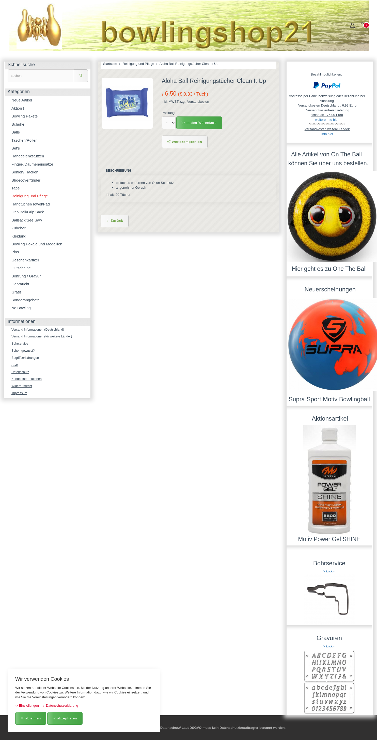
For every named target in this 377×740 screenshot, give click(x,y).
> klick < (329, 571)
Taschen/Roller (24, 140)
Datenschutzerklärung (60, 705)
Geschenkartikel (25, 260)
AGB (14, 366)
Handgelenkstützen (27, 156)
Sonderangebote (25, 300)
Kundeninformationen (27, 380)
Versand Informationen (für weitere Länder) (42, 337)
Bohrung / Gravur (26, 276)
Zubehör (18, 228)
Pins (15, 252)
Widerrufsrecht (22, 388)
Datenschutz (20, 373)
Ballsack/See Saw (26, 220)
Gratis (16, 292)
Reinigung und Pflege (29, 196)
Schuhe (17, 124)
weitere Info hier (327, 120)
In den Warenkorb (199, 123)
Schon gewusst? (23, 351)
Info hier (327, 134)
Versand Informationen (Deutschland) (38, 330)
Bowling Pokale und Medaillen (36, 244)
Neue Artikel (21, 100)
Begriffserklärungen (25, 359)
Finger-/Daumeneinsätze (32, 164)
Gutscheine (21, 268)
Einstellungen (27, 705)
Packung (168, 113)
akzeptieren (65, 718)
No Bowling (21, 308)
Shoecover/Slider (25, 180)
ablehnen (31, 718)
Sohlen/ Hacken (24, 172)
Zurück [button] (114, 221)
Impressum (19, 395)
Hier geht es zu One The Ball (329, 268)
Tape (15, 188)
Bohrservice (20, 344)
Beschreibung (119, 171)
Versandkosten (198, 101)
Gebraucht (20, 284)
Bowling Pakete (24, 116)
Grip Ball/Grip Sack (27, 212)
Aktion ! (17, 108)
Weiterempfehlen (184, 142)
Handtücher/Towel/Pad (30, 204)
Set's (15, 148)
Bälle (15, 132)
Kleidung (18, 236)
